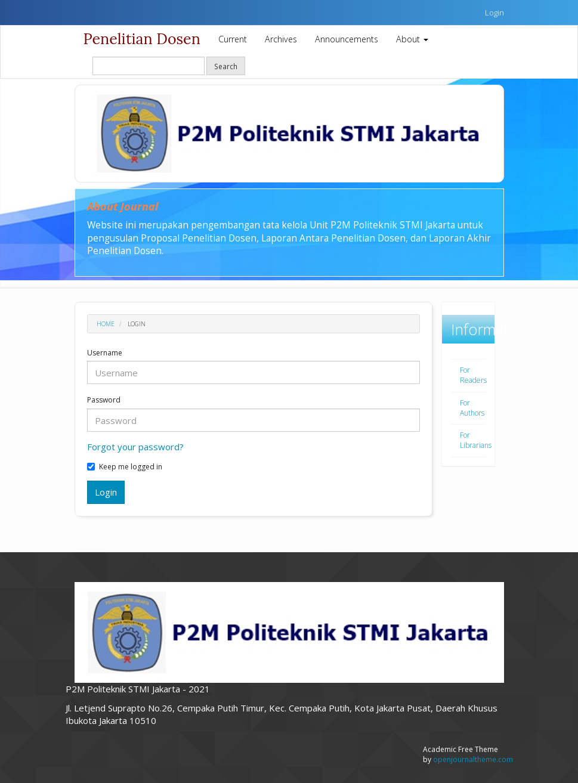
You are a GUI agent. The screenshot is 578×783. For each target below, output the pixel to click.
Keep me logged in (124, 467)
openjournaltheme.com (473, 759)
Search (225, 66)
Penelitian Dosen (142, 38)
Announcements (346, 39)
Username (104, 353)
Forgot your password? (135, 447)
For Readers (473, 375)
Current (232, 39)
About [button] (412, 39)
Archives (281, 39)
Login (494, 12)
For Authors (472, 408)
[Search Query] (148, 66)
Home (106, 324)
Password (103, 400)
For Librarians (476, 440)
